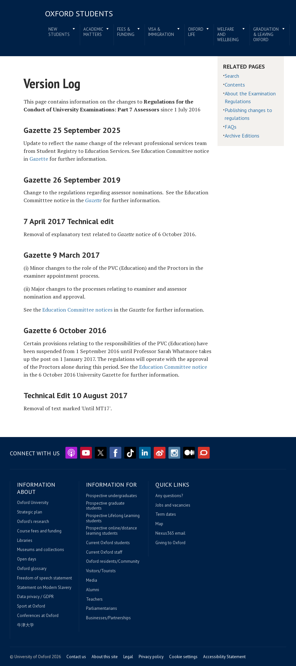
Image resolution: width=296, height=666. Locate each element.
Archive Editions (242, 135)
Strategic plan (29, 512)
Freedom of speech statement (44, 578)
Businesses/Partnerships (108, 618)
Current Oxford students (108, 542)
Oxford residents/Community (112, 561)
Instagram (174, 453)
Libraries (24, 540)
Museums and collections (40, 549)
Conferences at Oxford (38, 615)
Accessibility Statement (224, 656)
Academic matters (93, 31)
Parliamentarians (101, 608)
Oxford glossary (31, 568)
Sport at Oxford (31, 606)
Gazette (38, 158)
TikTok (130, 453)
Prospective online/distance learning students (111, 531)
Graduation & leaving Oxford (266, 34)
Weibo (159, 453)
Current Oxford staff (104, 552)
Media (91, 580)
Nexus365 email (170, 533)
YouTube (86, 453)
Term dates (165, 514)
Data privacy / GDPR (35, 596)
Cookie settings (183, 656)
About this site (105, 656)
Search (232, 76)
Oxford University (32, 502)
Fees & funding (125, 31)
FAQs (230, 126)
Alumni (92, 590)
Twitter (101, 453)
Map (159, 524)
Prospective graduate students (105, 506)
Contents (235, 84)
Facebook (115, 453)
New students (59, 31)
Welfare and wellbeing (228, 34)
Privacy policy (151, 656)
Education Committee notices (77, 309)
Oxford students (79, 13)
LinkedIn (145, 453)
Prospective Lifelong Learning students (113, 518)
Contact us (76, 656)
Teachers (94, 599)
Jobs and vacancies (172, 505)
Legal (128, 656)
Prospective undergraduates (111, 495)
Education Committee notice (173, 366)
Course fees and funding (39, 531)
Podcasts (71, 453)
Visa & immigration (161, 31)
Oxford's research (33, 521)
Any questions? (169, 495)
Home (22, 22)
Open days (26, 559)
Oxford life (195, 31)
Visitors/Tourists (101, 571)
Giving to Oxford (170, 542)
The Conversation (204, 453)
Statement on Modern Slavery (44, 587)
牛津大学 (25, 625)
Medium (189, 453)
